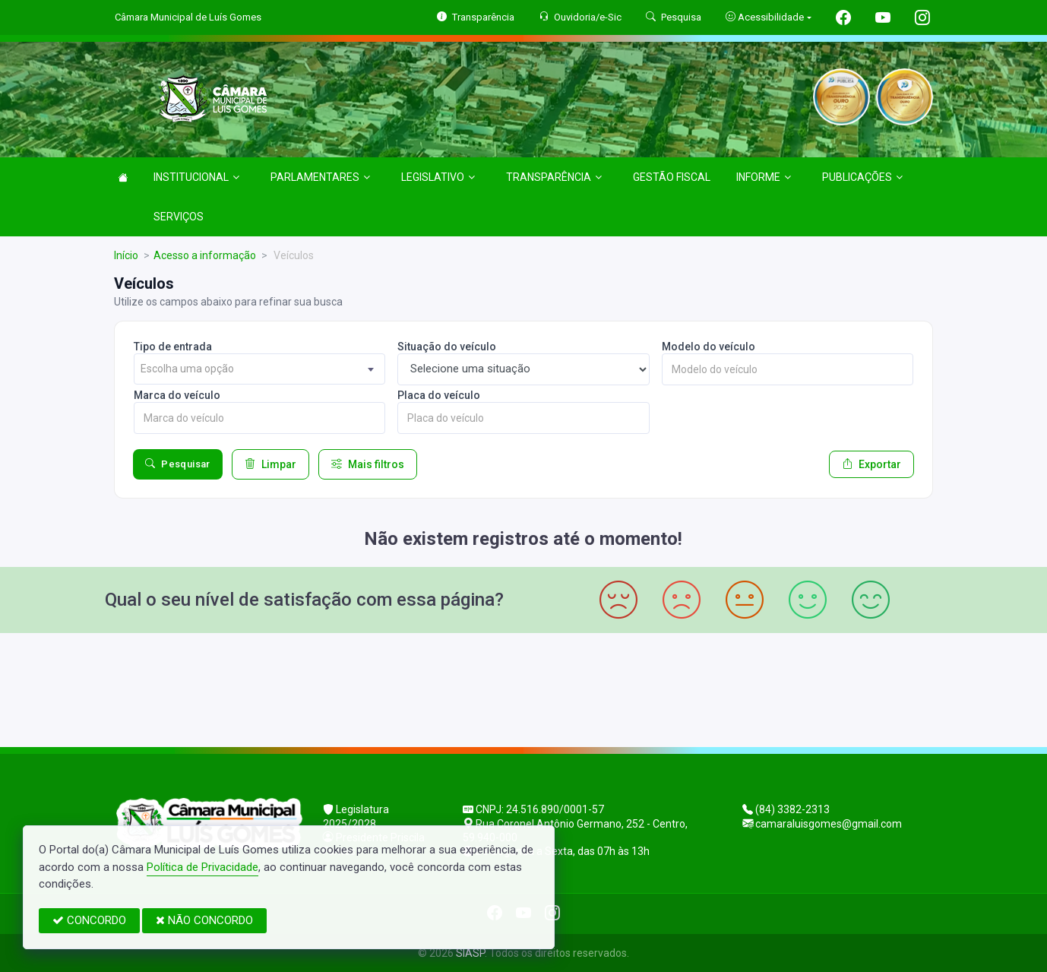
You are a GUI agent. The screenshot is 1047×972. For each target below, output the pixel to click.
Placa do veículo (438, 395)
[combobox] (259, 369)
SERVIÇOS (178, 217)
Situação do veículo (446, 346)
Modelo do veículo (708, 346)
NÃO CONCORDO (204, 920)
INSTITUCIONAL (196, 177)
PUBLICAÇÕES (862, 177)
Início (126, 255)
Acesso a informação (204, 255)
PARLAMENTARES (320, 177)
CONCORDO (89, 920)
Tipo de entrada (173, 346)
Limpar (270, 464)
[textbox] (259, 369)
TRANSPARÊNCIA (554, 177)
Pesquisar (177, 464)
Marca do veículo (177, 395)
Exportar (871, 464)
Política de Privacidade (202, 867)
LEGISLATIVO (438, 177)
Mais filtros (367, 464)
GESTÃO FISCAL (671, 177)
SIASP (470, 953)
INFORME (763, 177)
